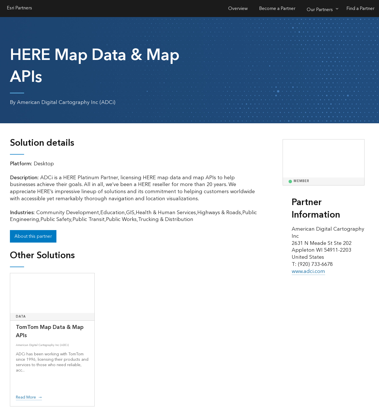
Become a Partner (277, 8)
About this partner (33, 236)
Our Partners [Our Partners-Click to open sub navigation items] (320, 10)
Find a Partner (360, 8)
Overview (238, 8)
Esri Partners (19, 8)
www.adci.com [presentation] (308, 271)
